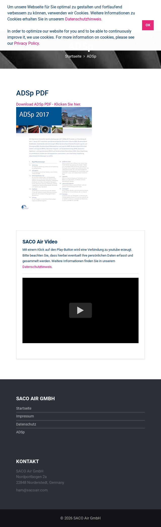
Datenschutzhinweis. (83, 19)
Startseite (73, 56)
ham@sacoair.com (32, 490)
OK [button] (148, 25)
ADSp (91, 56)
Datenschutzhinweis (37, 267)
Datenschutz (26, 424)
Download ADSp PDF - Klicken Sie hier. (48, 104)
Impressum (25, 416)
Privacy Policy (26, 43)
